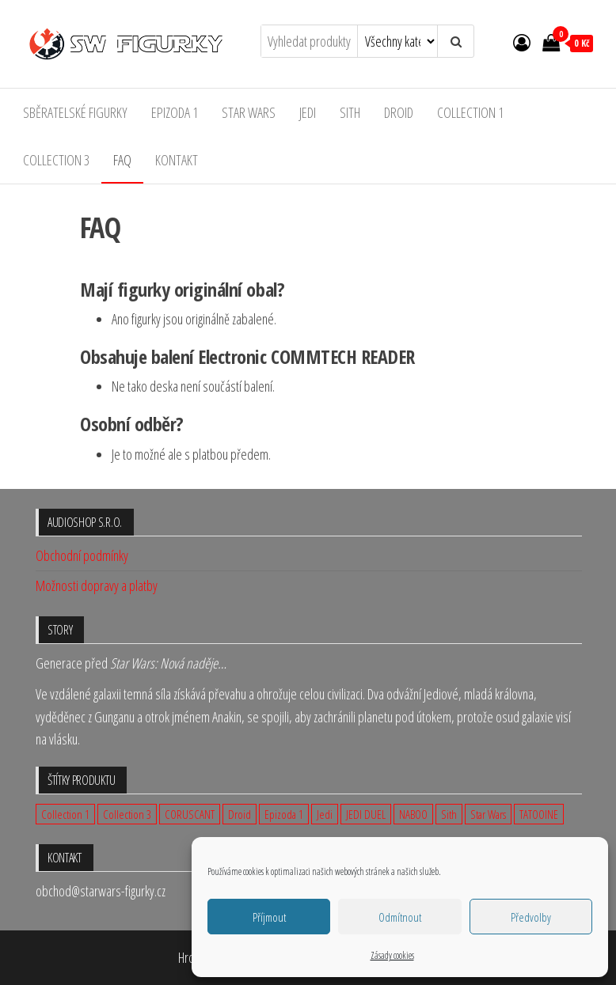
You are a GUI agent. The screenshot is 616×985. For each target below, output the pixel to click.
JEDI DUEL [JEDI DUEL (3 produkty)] (366, 814)
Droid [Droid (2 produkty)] (239, 814)
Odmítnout (399, 917)
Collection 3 (56, 159)
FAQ (122, 159)
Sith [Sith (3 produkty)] (449, 814)
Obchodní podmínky (82, 555)
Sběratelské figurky (75, 112)
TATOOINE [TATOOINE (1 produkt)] (538, 814)
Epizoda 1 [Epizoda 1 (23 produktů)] (283, 814)
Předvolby (531, 917)
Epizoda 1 (174, 112)
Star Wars (249, 112)
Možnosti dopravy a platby (97, 585)
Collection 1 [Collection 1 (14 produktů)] (65, 814)
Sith (350, 112)
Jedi (307, 112)
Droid (398, 112)
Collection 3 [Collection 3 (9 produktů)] (127, 814)
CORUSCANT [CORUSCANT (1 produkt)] (190, 814)
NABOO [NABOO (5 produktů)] (413, 814)
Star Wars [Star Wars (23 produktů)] (488, 814)
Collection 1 (470, 112)
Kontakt (176, 159)
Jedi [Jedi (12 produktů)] (325, 814)
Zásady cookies (392, 955)
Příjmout (269, 917)
